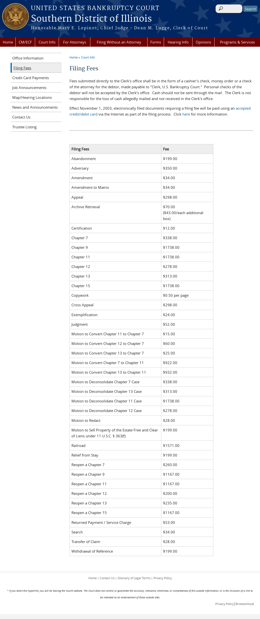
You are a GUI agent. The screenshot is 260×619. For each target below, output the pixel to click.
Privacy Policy (162, 578)
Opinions (203, 42)
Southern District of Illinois (91, 19)
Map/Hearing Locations (32, 97)
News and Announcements (35, 107)
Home (8, 42)
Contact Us (21, 117)
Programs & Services (237, 42)
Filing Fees (22, 67)
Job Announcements (29, 87)
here (186, 114)
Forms (155, 42)
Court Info (47, 42)
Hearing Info (178, 42)
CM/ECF (25, 42)
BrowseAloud (245, 604)
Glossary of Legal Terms (134, 578)
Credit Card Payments (30, 77)
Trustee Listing (24, 126)
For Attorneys (74, 42)
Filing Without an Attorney (119, 42)
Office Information (27, 58)
